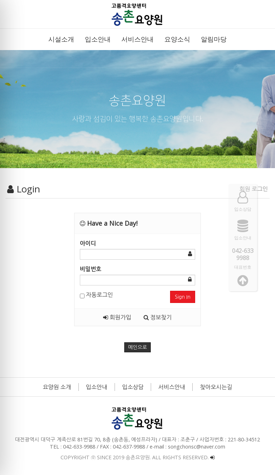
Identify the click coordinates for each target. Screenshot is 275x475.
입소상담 (133, 387)
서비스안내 (171, 387)
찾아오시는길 (216, 387)
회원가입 (117, 317)
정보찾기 (158, 317)
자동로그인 (96, 295)
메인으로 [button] (137, 347)
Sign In (182, 296)
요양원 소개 (57, 387)
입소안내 (96, 387)
